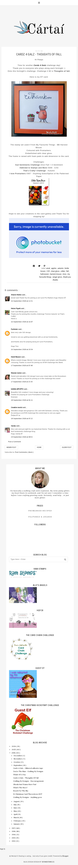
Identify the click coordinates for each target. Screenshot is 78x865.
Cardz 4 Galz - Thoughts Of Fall (25, 778)
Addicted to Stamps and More (33, 168)
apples (54, 268)
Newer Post (11, 447)
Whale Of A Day (19, 774)
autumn (61, 268)
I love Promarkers (17, 174)
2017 (14, 828)
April (16, 814)
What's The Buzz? (20, 788)
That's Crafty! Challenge (34, 171)
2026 (14, 746)
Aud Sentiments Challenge (27, 165)
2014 (14, 834)
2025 (14, 749)
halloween (44, 274)
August (17, 801)
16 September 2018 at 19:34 (22, 349)
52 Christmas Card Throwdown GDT (27, 794)
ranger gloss (57, 277)
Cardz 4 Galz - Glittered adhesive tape (28, 768)
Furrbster (14, 329)
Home (39, 447)
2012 (14, 841)
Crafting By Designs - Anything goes (27, 797)
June (15, 808)
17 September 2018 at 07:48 (22, 365)
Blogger (65, 856)
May (15, 811)
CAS (48, 271)
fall (67, 271)
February (17, 821)
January (17, 824)
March (16, 817)
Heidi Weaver (16, 357)
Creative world (16, 407)
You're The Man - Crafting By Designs (28, 771)
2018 (14, 753)
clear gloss (55, 271)
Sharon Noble (16, 295)
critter (63, 271)
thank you (67, 277)
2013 (14, 838)
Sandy (13, 426)
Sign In (2, 849)
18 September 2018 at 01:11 (22, 400)
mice (65, 274)
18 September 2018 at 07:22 (22, 418)
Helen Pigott (16, 308)
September (18, 765)
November (18, 759)
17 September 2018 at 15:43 (22, 382)
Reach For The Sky (20, 791)
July (15, 805)
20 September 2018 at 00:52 (22, 437)
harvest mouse (56, 274)
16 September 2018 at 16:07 (22, 322)
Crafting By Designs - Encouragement (28, 781)
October (17, 762)
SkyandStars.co (48, 862)
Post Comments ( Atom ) (24, 452)
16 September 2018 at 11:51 (22, 301)
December (18, 756)
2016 (14, 831)
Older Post (66, 447)
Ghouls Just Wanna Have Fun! (24, 784)
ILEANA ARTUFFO (17, 389)
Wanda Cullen (16, 373)
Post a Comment (14, 442)
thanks (55, 280)
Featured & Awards (40, 517)
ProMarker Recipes (40, 511)
